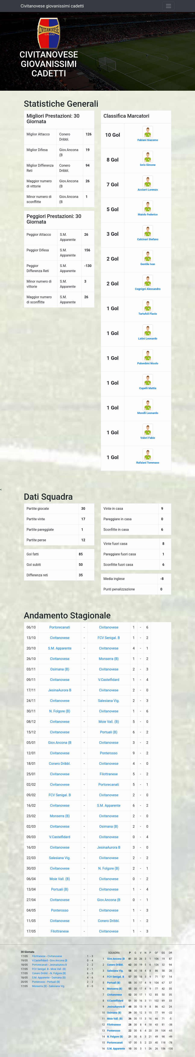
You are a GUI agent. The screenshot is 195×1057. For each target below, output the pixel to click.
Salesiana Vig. (108, 701)
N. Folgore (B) (59, 711)
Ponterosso (108, 753)
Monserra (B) (109, 659)
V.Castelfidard (108, 680)
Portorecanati (59, 627)
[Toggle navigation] (168, 6)
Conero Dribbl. (59, 764)
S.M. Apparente (59, 648)
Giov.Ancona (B (59, 743)
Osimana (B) (59, 669)
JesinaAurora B (59, 690)
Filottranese (109, 774)
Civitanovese (109, 627)
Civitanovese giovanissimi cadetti (52, 6)
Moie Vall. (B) (109, 722)
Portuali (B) (108, 732)
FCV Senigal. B (109, 638)
